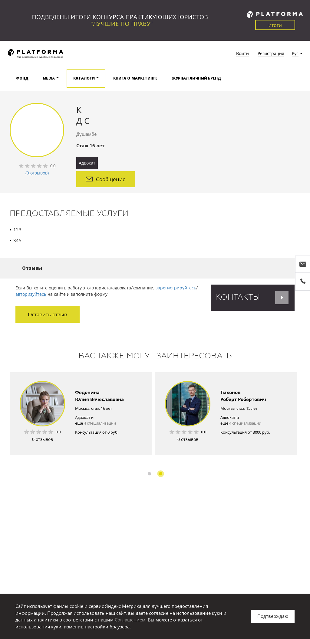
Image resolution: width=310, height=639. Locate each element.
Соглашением (130, 620)
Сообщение (106, 179)
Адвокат (87, 163)
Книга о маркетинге (135, 78)
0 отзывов (42, 439)
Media (49, 78)
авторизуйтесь (30, 294)
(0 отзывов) (37, 173)
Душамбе (86, 134)
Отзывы (32, 268)
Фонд (22, 78)
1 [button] (149, 473)
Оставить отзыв (47, 314)
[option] (81, 413)
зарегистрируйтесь (176, 288)
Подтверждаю (272, 616)
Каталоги (84, 78)
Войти (242, 53)
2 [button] (160, 473)
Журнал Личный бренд (196, 78)
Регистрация (271, 53)
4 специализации (100, 423)
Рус (295, 53)
